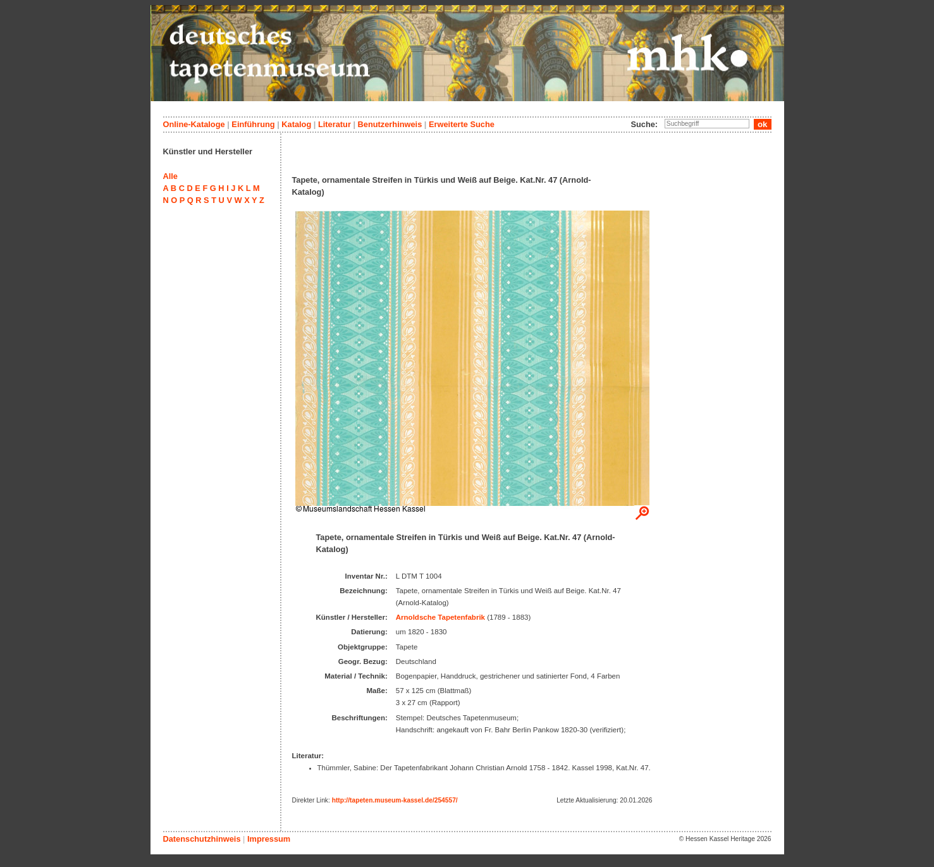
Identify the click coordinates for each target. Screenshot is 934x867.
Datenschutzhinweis (202, 839)
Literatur (334, 124)
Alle (170, 176)
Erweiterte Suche (462, 124)
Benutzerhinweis (390, 124)
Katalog (296, 124)
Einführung (252, 124)
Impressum (268, 839)
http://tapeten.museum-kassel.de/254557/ (395, 800)
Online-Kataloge (194, 124)
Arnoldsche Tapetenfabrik (440, 617)
